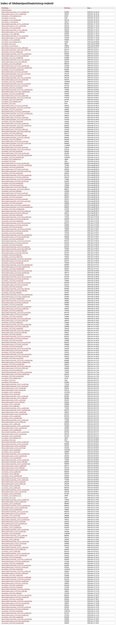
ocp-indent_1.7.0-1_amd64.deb (11, 20)
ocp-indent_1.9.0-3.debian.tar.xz (11, 495)
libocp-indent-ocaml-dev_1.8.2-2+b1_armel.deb (16, 107)
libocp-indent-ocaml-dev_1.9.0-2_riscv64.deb (15, 489)
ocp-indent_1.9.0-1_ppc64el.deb (11, 430)
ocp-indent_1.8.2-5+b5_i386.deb (11, 334)
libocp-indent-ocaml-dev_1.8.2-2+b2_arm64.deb (16, 143)
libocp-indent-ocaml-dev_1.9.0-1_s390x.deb (15, 420)
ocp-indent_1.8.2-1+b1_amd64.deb (12, 58)
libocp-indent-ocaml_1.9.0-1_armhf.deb (14, 400)
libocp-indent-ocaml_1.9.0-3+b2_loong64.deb (15, 621)
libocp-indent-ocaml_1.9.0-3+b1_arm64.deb (15, 567)
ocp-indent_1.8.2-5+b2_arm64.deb (12, 173)
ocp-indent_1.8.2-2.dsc (9, 103)
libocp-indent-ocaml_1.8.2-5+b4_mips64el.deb (16, 296)
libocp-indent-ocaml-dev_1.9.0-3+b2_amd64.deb (16, 613)
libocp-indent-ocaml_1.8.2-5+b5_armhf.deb (15, 344)
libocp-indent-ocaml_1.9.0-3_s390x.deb (14, 549)
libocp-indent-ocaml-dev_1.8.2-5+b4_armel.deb (16, 282)
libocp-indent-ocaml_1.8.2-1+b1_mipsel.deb (15, 95)
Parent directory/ (7, 10)
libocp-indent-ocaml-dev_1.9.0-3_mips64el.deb (16, 505)
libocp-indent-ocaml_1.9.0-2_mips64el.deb (15, 470)
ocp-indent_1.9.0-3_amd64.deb (11, 503)
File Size (67, 8)
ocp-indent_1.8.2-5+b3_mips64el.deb (13, 269)
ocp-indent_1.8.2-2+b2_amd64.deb (12, 127)
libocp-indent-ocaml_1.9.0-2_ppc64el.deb (14, 456)
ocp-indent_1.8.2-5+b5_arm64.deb (12, 352)
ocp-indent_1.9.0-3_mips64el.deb (12, 509)
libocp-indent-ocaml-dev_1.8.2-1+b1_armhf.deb (16, 83)
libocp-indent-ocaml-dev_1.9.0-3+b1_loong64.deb (17, 601)
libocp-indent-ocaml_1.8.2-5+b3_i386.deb (14, 251)
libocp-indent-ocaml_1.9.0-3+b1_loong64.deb (15, 603)
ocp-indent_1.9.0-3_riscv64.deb (11, 545)
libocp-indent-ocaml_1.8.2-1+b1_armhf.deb (15, 85)
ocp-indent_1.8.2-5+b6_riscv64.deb (12, 358)
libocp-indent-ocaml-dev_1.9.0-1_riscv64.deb (15, 432)
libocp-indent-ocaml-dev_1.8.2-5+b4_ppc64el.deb (17, 271)
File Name (5, 8)
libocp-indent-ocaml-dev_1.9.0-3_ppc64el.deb (16, 519)
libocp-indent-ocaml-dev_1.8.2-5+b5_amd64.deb (16, 324)
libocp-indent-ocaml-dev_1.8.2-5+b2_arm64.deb (16, 171)
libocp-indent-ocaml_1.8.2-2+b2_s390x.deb (15, 129)
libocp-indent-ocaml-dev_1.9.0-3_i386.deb (14, 535)
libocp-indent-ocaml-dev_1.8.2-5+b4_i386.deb (16, 288)
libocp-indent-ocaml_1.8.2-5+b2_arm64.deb (15, 169)
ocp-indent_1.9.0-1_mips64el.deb (12, 418)
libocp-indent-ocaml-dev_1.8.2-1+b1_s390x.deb (16, 50)
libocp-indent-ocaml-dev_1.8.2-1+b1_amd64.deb (16, 54)
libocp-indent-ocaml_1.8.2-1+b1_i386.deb (14, 62)
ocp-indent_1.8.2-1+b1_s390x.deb (12, 52)
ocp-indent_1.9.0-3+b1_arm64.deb (12, 569)
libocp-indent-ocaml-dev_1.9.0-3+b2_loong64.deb (17, 619)
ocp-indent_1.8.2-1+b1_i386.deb (11, 64)
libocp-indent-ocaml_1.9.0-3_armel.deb (14, 521)
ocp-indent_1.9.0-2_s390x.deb (11, 488)
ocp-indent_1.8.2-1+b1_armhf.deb (12, 87)
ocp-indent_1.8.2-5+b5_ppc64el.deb (13, 376)
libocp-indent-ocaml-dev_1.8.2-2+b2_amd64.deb (16, 125)
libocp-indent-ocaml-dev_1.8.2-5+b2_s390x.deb (16, 211)
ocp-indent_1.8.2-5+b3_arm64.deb (12, 233)
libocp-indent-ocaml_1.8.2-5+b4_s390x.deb (15, 320)
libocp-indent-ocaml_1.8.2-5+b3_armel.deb (15, 225)
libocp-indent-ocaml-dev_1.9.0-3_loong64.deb (16, 553)
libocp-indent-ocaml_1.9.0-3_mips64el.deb (15, 507)
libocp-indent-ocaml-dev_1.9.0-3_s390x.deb (15, 547)
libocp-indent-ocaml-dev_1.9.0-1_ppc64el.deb (16, 426)
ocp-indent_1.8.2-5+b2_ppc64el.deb (13, 167)
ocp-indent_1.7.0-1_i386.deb (10, 34)
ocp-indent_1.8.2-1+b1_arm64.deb (12, 81)
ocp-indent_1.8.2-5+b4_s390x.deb (12, 322)
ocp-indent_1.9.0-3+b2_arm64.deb (12, 611)
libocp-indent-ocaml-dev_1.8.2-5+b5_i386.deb (16, 330)
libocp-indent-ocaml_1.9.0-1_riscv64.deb (14, 434)
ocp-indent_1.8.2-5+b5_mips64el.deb (13, 364)
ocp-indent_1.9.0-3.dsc (9, 497)
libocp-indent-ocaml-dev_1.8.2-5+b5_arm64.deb (16, 348)
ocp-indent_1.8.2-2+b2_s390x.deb (12, 133)
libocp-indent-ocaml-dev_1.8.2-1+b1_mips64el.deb (17, 89)
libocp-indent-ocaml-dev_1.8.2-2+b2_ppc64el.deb (17, 155)
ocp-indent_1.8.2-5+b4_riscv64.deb (12, 263)
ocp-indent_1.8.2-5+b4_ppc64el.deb (13, 275)
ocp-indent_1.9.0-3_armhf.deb (11, 515)
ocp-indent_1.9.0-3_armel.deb (11, 525)
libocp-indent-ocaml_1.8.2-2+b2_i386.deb (14, 135)
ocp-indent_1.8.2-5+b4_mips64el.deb (13, 298)
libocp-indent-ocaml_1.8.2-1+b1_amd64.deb (15, 56)
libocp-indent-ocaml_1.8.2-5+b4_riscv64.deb (15, 261)
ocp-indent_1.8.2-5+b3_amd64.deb (12, 221)
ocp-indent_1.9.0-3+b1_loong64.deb (13, 605)
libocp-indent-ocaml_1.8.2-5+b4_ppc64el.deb (15, 272)
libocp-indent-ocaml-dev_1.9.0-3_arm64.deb (15, 529)
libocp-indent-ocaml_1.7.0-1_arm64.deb (14, 26)
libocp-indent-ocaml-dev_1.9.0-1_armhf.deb (15, 396)
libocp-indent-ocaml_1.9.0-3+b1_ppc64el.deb (15, 561)
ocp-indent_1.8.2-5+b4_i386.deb (11, 292)
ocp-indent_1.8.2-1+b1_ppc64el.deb (13, 69)
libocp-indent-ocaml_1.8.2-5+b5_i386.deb (14, 332)
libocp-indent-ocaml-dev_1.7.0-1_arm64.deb (15, 24)
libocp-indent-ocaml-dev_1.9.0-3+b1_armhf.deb (16, 579)
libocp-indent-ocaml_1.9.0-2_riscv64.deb (14, 491)
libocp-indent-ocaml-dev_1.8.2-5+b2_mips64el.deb (17, 207)
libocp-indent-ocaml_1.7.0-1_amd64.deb (14, 14)
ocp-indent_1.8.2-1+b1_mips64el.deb (13, 93)
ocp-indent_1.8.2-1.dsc (9, 44)
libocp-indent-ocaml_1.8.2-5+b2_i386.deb (14, 187)
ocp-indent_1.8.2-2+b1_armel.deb (12, 109)
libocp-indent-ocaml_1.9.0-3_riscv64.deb (14, 543)
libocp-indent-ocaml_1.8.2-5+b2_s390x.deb (15, 213)
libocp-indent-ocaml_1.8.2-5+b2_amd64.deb (15, 177)
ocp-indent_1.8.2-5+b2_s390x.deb (12, 215)
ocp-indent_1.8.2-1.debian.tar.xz (11, 42)
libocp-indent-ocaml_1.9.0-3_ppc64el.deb (14, 523)
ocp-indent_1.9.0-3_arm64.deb (11, 533)
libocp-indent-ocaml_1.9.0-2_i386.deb (13, 468)
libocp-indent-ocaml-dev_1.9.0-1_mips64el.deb (16, 410)
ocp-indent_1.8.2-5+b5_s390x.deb (12, 370)
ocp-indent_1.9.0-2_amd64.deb (11, 472)
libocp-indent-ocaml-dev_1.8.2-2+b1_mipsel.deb (16, 119)
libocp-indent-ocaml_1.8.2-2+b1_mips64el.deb (16, 111)
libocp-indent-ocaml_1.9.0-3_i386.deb (13, 537)
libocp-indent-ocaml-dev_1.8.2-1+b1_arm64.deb (16, 77)
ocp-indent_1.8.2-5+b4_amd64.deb (12, 310)
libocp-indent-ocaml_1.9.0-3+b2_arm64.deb (15, 609)
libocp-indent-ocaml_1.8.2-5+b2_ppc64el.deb (15, 163)
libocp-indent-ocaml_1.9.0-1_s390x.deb (14, 422)
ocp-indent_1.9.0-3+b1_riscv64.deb (12, 599)
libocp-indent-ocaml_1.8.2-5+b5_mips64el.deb (16, 362)
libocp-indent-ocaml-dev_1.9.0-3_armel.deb (15, 517)
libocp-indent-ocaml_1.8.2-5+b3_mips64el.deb (16, 267)
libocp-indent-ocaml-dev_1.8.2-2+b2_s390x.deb (16, 131)
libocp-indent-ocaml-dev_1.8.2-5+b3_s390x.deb (16, 249)
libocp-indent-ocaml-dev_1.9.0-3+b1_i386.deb (16, 589)
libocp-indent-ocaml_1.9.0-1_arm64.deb (14, 388)
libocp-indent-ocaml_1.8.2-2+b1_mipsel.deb (15, 117)
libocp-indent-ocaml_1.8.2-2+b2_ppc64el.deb (15, 153)
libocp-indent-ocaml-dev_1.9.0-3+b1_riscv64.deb (16, 595)
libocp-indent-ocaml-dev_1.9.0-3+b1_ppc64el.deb (17, 559)
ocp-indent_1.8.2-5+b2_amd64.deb (12, 183)
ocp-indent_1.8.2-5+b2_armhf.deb (12, 197)
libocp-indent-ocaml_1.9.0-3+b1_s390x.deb (15, 573)
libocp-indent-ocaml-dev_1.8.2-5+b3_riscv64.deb (16, 175)
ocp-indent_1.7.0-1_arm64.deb (11, 28)
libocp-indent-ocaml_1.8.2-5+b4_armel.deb (15, 285)
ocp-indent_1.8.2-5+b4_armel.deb (12, 286)
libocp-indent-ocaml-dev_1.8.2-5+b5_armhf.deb (16, 342)
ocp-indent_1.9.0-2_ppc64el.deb (11, 458)
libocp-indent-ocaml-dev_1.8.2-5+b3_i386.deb (16, 247)
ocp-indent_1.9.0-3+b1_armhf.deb (12, 587)
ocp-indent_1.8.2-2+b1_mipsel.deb (12, 121)
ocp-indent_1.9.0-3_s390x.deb (11, 551)
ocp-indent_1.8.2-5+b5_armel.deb (12, 340)
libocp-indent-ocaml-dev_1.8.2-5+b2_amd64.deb (16, 179)
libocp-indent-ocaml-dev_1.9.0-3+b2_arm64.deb (16, 607)
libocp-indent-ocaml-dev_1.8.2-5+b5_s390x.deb (16, 366)
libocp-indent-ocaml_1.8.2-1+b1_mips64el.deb (16, 91)
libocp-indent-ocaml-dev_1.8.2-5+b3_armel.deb (16, 223)
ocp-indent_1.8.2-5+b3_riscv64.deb (12, 185)
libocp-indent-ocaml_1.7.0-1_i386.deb (13, 32)
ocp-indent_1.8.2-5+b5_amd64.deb (12, 328)
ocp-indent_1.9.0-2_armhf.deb (11, 452)
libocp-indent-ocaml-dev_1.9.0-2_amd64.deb (15, 460)
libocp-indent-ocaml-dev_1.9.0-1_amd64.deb (15, 408)
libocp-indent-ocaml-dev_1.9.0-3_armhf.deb (15, 511)
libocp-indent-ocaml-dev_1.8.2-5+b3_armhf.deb (16, 241)
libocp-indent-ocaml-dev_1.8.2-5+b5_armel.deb (16, 336)
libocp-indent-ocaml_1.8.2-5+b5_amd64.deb (15, 326)
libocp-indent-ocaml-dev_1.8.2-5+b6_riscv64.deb (16, 354)
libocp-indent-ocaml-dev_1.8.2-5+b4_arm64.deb (16, 300)
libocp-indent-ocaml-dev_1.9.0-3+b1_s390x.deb (16, 571)
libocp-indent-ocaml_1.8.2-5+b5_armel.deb (15, 338)
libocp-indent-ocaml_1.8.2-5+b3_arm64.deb (15, 231)
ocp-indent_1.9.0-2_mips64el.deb (12, 476)
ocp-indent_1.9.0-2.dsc (9, 440)
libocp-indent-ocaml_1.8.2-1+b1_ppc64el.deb (15, 66)
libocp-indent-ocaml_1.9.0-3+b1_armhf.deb (15, 583)
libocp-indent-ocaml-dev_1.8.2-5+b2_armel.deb (16, 201)
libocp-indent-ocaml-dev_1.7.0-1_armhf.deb (15, 36)
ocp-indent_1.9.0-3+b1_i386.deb (11, 593)
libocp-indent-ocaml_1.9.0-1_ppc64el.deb (14, 428)
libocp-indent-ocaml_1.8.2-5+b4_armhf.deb (15, 314)
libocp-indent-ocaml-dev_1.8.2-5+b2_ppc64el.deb (17, 165)
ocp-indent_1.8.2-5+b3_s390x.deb (12, 257)
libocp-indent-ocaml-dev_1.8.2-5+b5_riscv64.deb (16, 277)
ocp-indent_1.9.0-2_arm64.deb (11, 450)
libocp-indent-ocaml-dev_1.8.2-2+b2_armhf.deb (16, 149)
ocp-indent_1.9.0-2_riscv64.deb (11, 493)
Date (88, 8)
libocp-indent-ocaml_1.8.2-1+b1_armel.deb (15, 71)
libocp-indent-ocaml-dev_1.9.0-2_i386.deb (14, 462)
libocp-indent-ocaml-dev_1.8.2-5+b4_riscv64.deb (16, 259)
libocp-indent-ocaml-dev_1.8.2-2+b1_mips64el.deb (17, 113)
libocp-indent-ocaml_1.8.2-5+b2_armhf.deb (15, 193)
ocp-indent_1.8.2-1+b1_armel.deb (12, 75)
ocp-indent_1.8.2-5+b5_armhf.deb (12, 346)
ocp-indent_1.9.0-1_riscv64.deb (11, 436)
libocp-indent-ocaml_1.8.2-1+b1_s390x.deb (15, 48)
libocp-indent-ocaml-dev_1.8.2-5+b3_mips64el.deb (17, 265)
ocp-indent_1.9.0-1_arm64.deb (11, 392)
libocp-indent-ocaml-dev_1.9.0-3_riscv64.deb (15, 541)
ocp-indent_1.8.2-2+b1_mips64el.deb (13, 115)
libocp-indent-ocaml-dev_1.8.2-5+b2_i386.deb (16, 189)
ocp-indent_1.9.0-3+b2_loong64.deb (13, 623)
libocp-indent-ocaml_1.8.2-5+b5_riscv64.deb (15, 278)
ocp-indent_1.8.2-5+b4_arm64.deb (12, 304)
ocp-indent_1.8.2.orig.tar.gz (10, 46)
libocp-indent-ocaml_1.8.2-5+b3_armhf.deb (15, 243)
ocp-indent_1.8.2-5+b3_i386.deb (11, 255)
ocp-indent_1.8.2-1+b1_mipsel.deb (12, 99)
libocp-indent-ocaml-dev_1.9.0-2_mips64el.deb (16, 464)
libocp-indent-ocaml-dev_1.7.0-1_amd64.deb (15, 12)
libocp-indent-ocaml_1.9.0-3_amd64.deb (14, 501)
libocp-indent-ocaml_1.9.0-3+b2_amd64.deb (15, 615)
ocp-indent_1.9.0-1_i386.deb (10, 406)
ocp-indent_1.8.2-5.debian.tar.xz (11, 159)
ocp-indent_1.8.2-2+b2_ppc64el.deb (13, 157)
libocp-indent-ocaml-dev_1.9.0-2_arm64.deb (15, 442)
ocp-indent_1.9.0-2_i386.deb (10, 474)
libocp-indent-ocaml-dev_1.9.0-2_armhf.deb (15, 444)
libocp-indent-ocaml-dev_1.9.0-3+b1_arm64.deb (16, 565)
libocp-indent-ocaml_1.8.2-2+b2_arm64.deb (15, 141)
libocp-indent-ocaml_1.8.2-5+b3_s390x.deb (15, 253)
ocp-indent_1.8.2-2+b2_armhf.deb (12, 151)
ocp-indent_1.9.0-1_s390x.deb (11, 424)
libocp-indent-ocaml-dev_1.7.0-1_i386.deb (14, 30)
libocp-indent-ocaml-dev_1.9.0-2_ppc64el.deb (16, 454)
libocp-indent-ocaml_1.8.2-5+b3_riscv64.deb (15, 181)
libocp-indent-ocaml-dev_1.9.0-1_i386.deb (14, 398)
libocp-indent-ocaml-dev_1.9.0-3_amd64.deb (15, 499)
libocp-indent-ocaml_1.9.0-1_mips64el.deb (15, 414)
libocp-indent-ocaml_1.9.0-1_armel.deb (14, 390)
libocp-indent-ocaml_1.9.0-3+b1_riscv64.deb (15, 597)
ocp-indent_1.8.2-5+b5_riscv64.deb (12, 280)
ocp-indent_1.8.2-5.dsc (9, 161)
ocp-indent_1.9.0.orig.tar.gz (10, 382)
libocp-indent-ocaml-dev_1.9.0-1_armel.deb (15, 386)
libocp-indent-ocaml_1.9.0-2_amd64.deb (14, 466)
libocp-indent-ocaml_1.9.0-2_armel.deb (14, 482)
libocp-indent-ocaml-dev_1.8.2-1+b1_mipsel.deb (16, 97)
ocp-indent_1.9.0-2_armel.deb (11, 485)
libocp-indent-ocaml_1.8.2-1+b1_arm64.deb (15, 79)
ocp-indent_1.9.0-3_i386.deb (10, 539)
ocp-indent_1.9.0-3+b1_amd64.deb (12, 585)
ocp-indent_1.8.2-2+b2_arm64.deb (12, 145)
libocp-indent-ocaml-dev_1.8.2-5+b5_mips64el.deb (17, 360)
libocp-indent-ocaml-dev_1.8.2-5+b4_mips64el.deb (17, 294)
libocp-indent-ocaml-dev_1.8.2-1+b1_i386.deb (16, 60)
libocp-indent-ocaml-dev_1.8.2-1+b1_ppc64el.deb (17, 68)
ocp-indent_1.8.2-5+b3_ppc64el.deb (13, 239)
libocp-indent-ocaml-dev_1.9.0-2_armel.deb (15, 478)
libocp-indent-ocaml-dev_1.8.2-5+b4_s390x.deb (16, 318)
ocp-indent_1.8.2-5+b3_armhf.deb (12, 245)
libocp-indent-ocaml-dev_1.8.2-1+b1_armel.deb (16, 74)
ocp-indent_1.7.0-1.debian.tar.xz (11, 16)
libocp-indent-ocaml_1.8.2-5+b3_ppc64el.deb (15, 237)
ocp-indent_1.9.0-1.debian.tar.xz (11, 378)
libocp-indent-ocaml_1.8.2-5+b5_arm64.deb (15, 350)
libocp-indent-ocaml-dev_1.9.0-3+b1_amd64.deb (16, 577)
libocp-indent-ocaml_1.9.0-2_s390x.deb (14, 483)
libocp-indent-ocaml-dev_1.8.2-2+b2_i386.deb (16, 137)
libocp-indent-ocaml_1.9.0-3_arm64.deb (14, 531)
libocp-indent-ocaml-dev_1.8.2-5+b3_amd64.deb (16, 217)
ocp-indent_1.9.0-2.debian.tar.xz (11, 438)
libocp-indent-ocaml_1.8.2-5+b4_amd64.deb (15, 308)
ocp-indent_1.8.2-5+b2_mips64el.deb (13, 209)
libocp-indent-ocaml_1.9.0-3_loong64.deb (14, 555)
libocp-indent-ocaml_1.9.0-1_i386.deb (13, 402)
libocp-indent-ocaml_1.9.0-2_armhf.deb (14, 448)
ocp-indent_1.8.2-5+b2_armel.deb (12, 203)
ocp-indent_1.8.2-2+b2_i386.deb (11, 139)
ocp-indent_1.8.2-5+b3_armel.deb (12, 227)
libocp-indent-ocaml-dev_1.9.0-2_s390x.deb (15, 480)
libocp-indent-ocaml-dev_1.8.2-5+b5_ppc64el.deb (17, 372)
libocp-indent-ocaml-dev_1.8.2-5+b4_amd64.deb (16, 306)
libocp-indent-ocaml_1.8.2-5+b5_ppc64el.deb (15, 374)
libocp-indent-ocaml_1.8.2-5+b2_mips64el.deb (16, 205)
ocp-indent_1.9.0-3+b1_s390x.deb (12, 575)
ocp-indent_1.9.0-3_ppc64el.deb (11, 527)
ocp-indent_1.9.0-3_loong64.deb (11, 557)
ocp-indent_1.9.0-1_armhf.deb (11, 404)
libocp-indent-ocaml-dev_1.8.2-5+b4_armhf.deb (16, 312)
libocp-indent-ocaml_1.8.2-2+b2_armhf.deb (15, 147)
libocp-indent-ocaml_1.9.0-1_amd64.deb (14, 412)
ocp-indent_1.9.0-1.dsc (9, 380)
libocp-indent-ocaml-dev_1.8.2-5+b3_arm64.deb (16, 229)
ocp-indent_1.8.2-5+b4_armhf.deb (12, 316)
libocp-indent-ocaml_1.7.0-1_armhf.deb (14, 38)
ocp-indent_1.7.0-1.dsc (9, 18)
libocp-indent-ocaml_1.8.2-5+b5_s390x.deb (15, 368)
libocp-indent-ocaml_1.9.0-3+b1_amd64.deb (15, 581)
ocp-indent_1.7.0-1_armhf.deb (11, 40)
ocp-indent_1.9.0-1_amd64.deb (11, 416)
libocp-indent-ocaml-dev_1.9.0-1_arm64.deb (15, 384)
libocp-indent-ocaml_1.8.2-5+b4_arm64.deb (15, 302)
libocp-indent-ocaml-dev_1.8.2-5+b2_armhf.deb (16, 195)
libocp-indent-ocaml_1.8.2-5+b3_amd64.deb (15, 219)
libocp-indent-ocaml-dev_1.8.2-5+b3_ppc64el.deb (17, 235)
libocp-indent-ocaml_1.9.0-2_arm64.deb (14, 446)
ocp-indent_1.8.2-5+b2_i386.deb (11, 191)
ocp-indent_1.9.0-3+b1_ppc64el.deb (13, 563)
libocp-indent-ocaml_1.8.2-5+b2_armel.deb (15, 199)
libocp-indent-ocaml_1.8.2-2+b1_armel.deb (15, 105)
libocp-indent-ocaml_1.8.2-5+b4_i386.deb (14, 290)
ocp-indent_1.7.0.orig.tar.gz (10, 22)
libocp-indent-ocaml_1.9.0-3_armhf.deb (14, 513)
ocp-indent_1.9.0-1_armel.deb (11, 394)
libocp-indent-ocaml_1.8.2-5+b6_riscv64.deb (15, 356)
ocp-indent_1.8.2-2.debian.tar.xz (11, 101)
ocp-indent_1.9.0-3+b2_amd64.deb (12, 617)
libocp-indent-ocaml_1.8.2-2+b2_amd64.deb (15, 123)
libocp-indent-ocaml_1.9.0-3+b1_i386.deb (14, 591)
